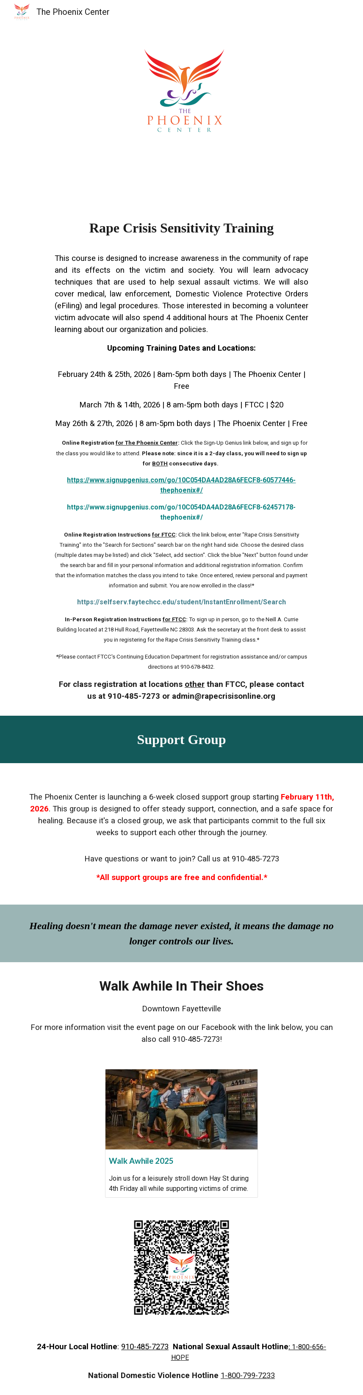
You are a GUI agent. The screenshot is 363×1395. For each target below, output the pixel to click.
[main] (181, 449)
